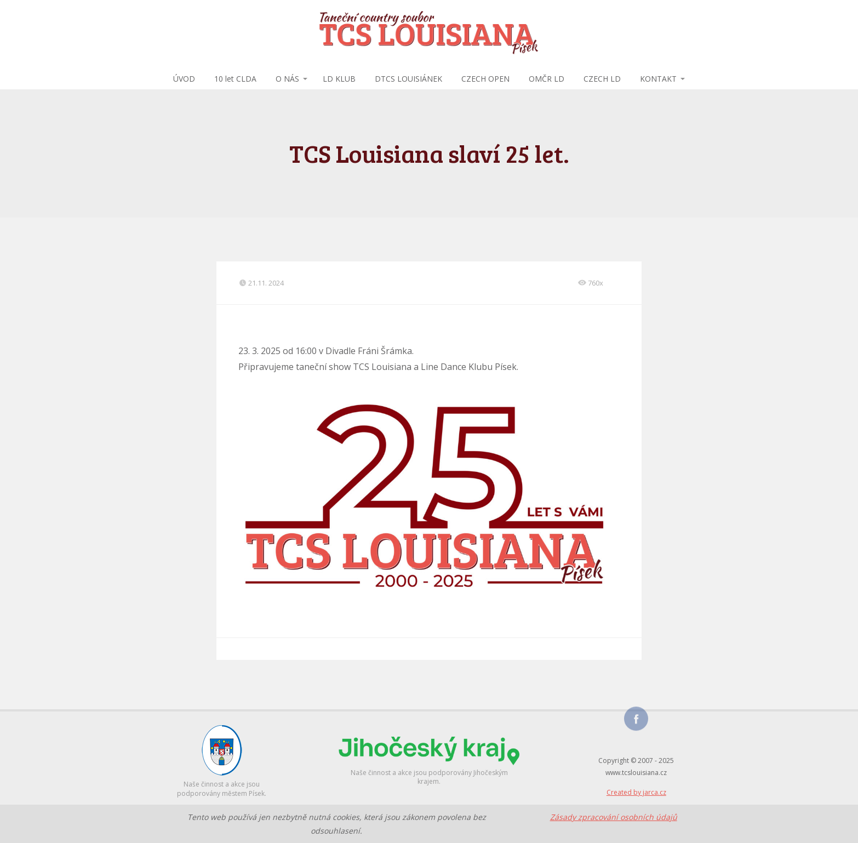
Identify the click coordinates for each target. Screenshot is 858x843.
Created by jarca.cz (636, 792)
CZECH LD (602, 78)
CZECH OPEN (485, 78)
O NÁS (287, 78)
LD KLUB (339, 78)
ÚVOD (184, 78)
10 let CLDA (235, 78)
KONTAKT (658, 78)
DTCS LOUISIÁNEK (408, 78)
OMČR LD (546, 78)
